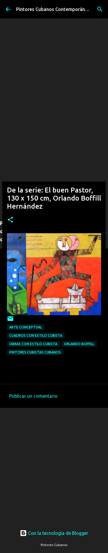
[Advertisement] (54, 160)
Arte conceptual (25, 327)
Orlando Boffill (79, 344)
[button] (10, 220)
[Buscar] (99, 9)
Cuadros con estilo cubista (35, 335)
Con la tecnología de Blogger (54, 533)
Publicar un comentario (33, 396)
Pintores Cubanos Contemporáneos (54, 9)
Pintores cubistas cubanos (35, 352)
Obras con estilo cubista (33, 344)
